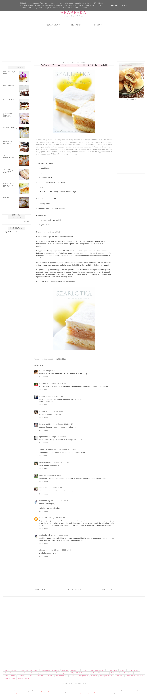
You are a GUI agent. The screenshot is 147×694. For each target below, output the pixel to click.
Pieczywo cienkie (106, 675)
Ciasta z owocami (11, 670)
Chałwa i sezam (24, 678)
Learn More (114, 5)
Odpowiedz (43, 377)
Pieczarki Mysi (96, 140)
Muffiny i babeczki (97, 670)
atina (41, 475)
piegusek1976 (45, 462)
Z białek (21, 675)
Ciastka (65, 670)
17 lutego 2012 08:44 (56, 518)
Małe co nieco (10, 675)
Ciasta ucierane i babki (29, 670)
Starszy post (106, 590)
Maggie (42, 411)
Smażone (49, 673)
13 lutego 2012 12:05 (67, 449)
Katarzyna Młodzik (47, 424)
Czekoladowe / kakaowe (134, 675)
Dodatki (94, 675)
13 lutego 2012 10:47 (57, 437)
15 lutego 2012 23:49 (59, 501)
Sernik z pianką (10, 128)
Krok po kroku (10, 678)
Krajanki (50, 675)
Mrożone (40, 675)
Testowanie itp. (61, 675)
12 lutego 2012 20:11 (57, 383)
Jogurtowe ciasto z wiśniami (8, 115)
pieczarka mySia (46, 550)
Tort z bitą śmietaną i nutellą (8, 171)
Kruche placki (112, 670)
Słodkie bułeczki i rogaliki (33, 673)
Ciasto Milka (8, 86)
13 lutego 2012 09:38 (54, 411)
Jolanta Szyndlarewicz (48, 449)
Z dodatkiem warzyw (100, 673)
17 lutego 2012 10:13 (59, 535)
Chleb (122, 670)
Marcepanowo (83, 675)
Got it (124, 5)
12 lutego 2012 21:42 (54, 396)
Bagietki (30, 675)
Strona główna (52, 25)
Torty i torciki (115, 673)
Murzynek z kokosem (8, 142)
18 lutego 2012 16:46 (62, 550)
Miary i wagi (77, 25)
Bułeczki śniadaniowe (12, 673)
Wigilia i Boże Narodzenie (80, 673)
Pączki (6, 198)
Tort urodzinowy (8, 156)
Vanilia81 (43, 518)
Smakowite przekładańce (50, 670)
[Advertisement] (63, 41)
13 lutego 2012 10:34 (64, 424)
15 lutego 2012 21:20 (53, 488)
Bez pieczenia (133, 670)
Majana (42, 396)
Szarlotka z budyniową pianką (8, 185)
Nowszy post (42, 590)
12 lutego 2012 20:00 (52, 371)
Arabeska (73, 12)
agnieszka (43, 437)
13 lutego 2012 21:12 (60, 462)
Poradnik (119, 675)
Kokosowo (75, 670)
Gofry (72, 675)
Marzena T (43, 383)
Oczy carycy (8, 100)
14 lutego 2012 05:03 (52, 475)
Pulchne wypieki (61, 673)
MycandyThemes (80, 684)
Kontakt (98, 25)
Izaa (41, 371)
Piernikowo (128, 673)
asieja (41, 488)
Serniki (84, 670)
